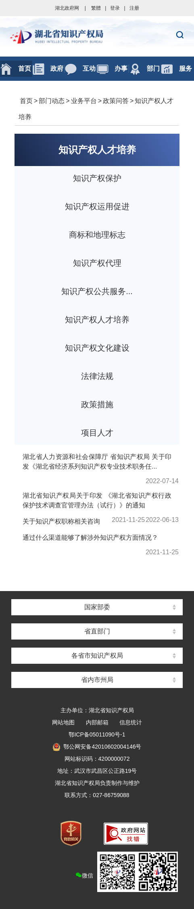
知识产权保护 (97, 178)
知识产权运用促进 (97, 206)
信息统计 (130, 722)
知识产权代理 (97, 263)
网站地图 (63, 722)
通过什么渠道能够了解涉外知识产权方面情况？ (90, 537)
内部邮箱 (97, 722)
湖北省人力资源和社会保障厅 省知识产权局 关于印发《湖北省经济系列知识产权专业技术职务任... (97, 461)
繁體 (96, 8)
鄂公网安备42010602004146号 (96, 746)
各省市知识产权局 (97, 655)
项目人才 (97, 432)
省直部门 (97, 631)
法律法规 (97, 376)
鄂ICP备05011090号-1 (97, 734)
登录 (115, 8)
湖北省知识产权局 (97, 36)
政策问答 (116, 100)
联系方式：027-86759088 (97, 795)
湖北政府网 (67, 8)
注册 (134, 8)
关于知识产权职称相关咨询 (61, 521)
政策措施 (97, 404)
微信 (126, 872)
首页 (26, 100)
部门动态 (52, 100)
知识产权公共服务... (97, 291)
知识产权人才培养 (97, 149)
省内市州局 (97, 679)
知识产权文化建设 (97, 347)
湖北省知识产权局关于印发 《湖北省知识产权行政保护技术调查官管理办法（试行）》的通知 (97, 500)
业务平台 (84, 100)
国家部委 (97, 607)
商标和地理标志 (97, 234)
